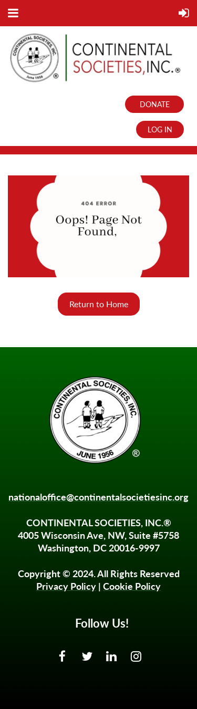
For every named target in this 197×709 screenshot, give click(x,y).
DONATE (155, 104)
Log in (160, 129)
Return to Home (98, 304)
